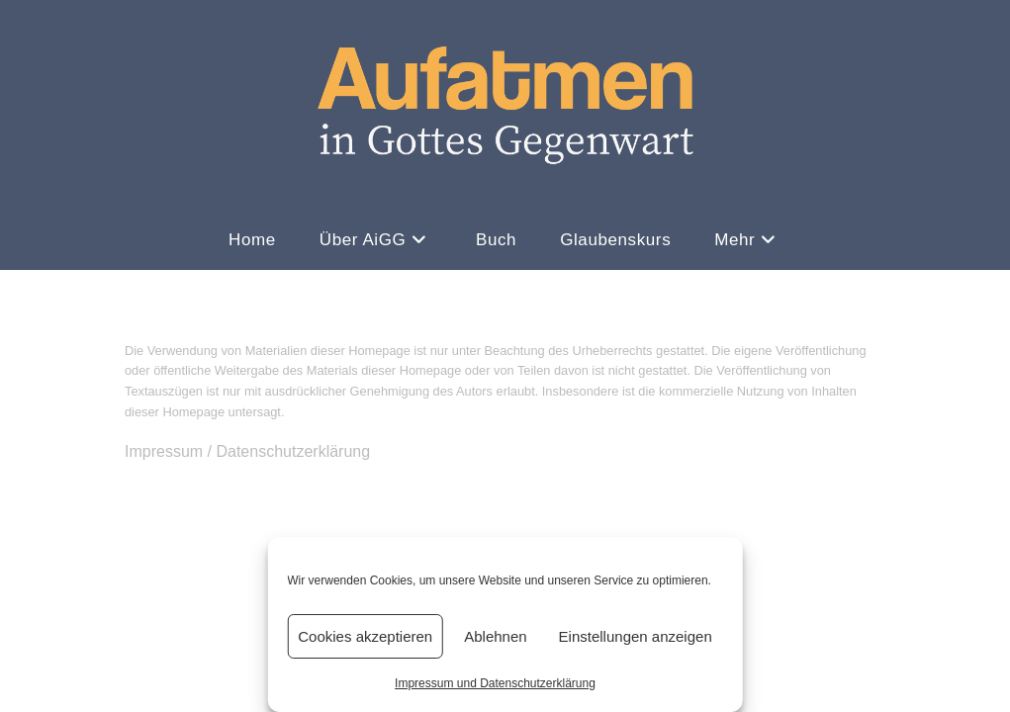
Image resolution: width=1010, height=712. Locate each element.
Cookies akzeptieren (365, 636)
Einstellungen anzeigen (635, 636)
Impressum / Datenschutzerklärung (247, 651)
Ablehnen (495, 636)
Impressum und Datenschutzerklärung (495, 683)
